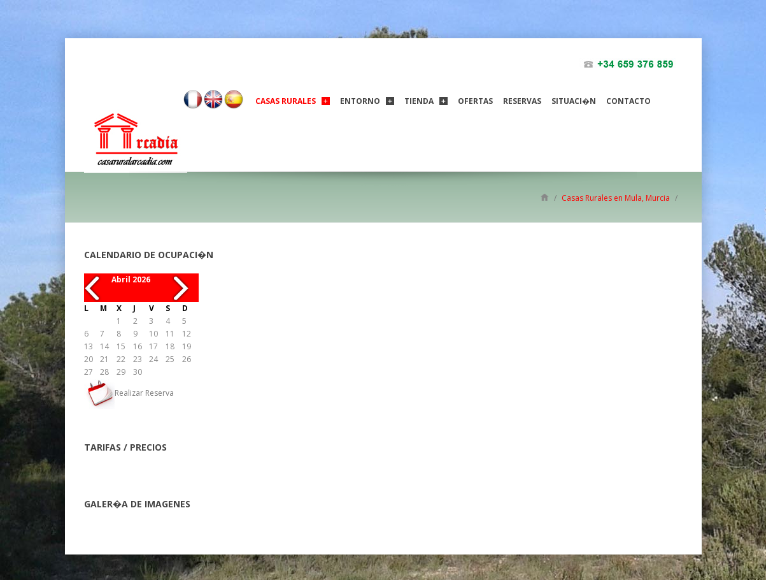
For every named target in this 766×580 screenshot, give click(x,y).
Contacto (628, 101)
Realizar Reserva (129, 393)
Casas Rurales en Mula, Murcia (616, 197)
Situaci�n (573, 101)
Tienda (419, 101)
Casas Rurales (285, 101)
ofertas (475, 101)
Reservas (522, 101)
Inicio (545, 196)
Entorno (360, 101)
